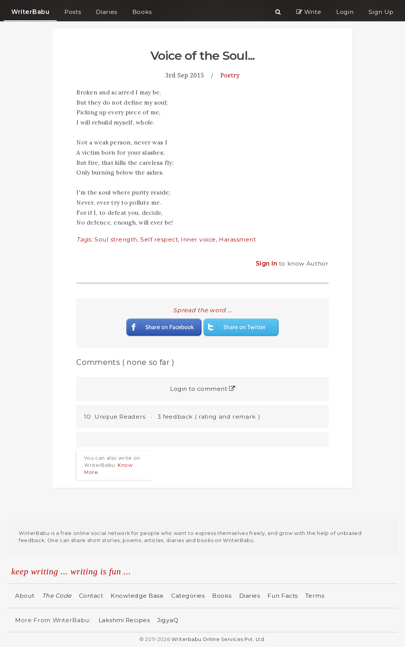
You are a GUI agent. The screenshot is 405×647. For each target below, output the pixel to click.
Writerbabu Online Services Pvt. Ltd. (218, 639)
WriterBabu (30, 11)
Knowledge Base (137, 595)
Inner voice (198, 239)
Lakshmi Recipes (124, 620)
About (25, 595)
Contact (91, 595)
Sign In (267, 263)
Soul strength (115, 239)
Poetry (230, 75)
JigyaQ (167, 620)
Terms (315, 595)
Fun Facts (282, 595)
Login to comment (202, 388)
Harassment (237, 239)
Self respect (159, 239)
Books (222, 595)
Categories (188, 595)
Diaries (249, 595)
